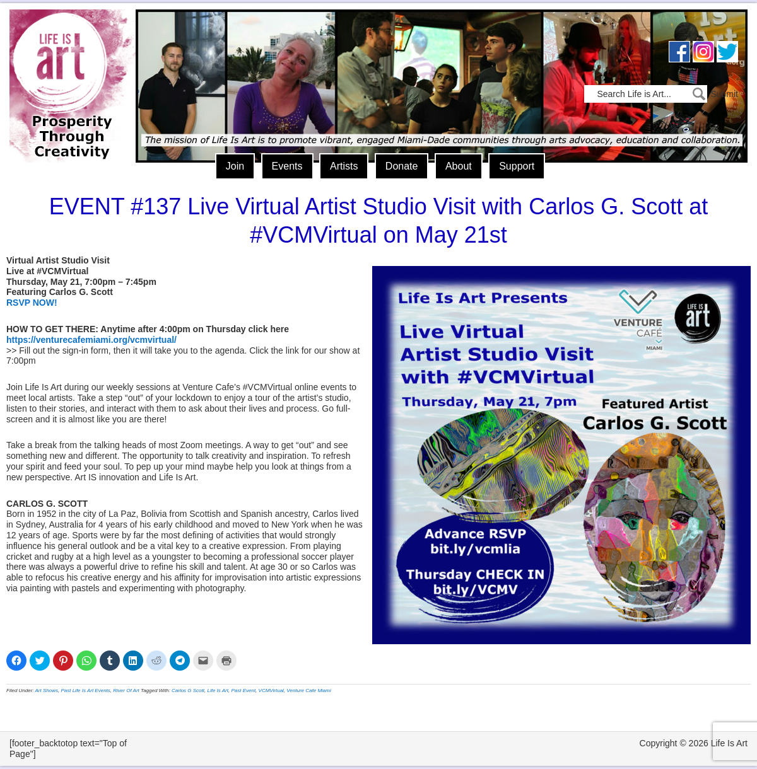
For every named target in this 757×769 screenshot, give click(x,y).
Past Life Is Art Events (85, 690)
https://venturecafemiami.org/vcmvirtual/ (91, 340)
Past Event (243, 690)
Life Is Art (68, 68)
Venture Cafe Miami (308, 690)
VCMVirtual (271, 690)
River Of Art (126, 690)
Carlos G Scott (188, 690)
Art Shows (46, 690)
